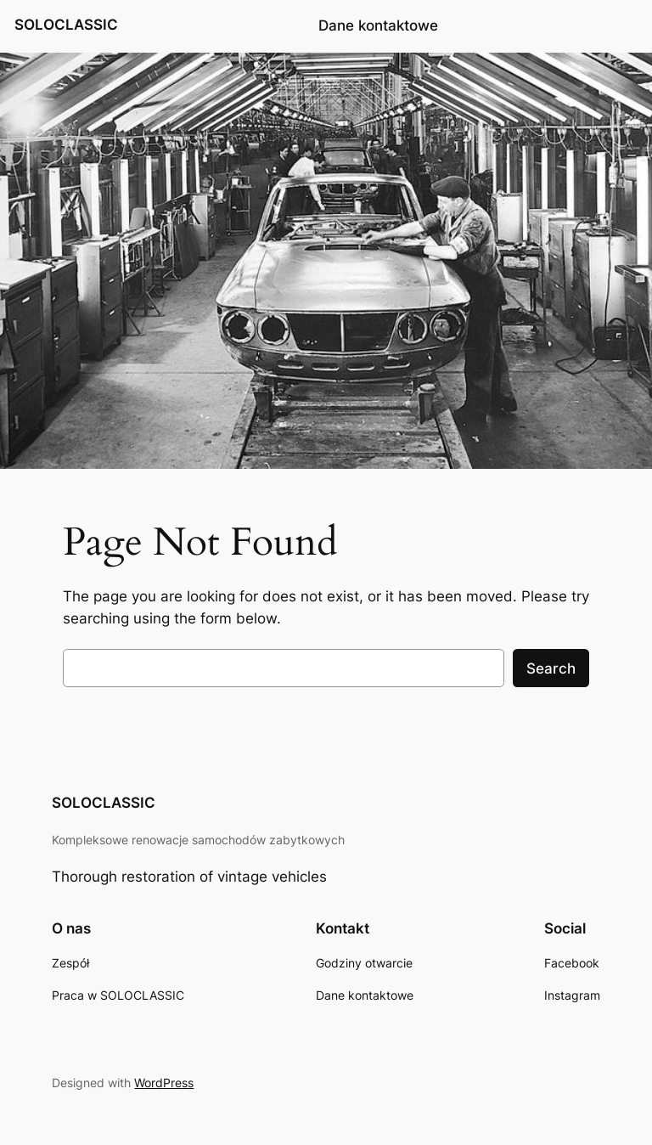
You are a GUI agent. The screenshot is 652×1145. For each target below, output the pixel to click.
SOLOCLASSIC (66, 24)
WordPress (164, 1082)
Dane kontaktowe (378, 25)
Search (551, 668)
